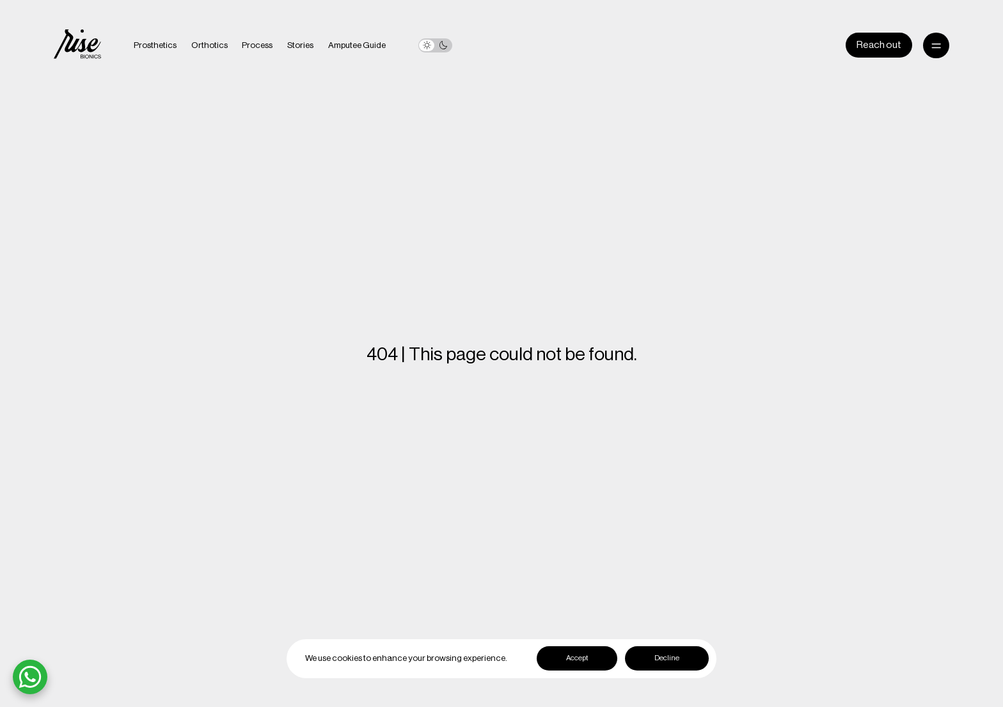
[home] (77, 45)
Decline (666, 658)
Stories (300, 45)
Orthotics (209, 45)
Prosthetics (155, 45)
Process (257, 45)
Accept (577, 658)
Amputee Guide (357, 45)
